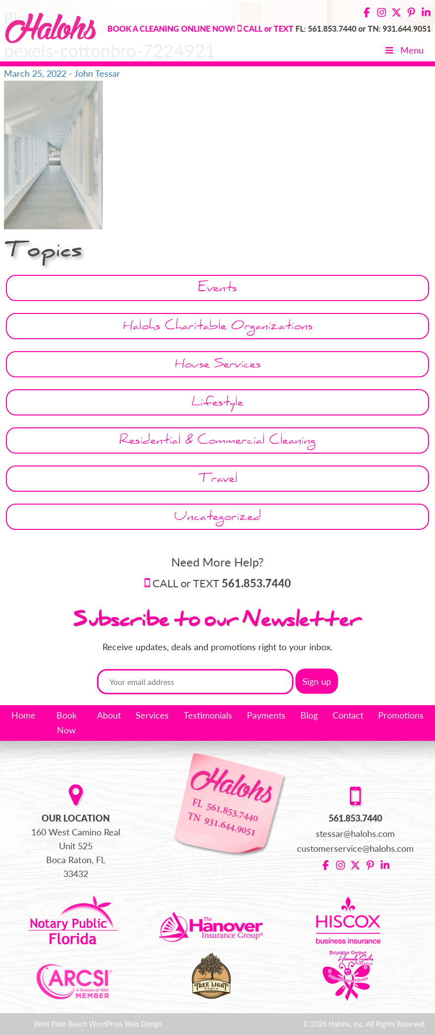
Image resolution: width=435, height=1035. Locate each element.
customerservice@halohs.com (355, 848)
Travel (218, 480)
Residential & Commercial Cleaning (217, 442)
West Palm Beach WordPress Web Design (98, 1024)
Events (217, 289)
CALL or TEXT (221, 583)
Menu (404, 50)
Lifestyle (217, 404)
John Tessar (97, 73)
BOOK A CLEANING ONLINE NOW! (171, 28)
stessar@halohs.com (355, 833)
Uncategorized (217, 518)
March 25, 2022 (35, 73)
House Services (218, 366)
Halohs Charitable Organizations (218, 327)
